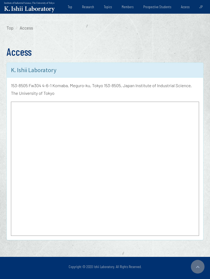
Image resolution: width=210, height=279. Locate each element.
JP (201, 6)
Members (127, 6)
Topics (108, 6)
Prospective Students (157, 6)
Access (185, 6)
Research (88, 6)
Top (70, 6)
